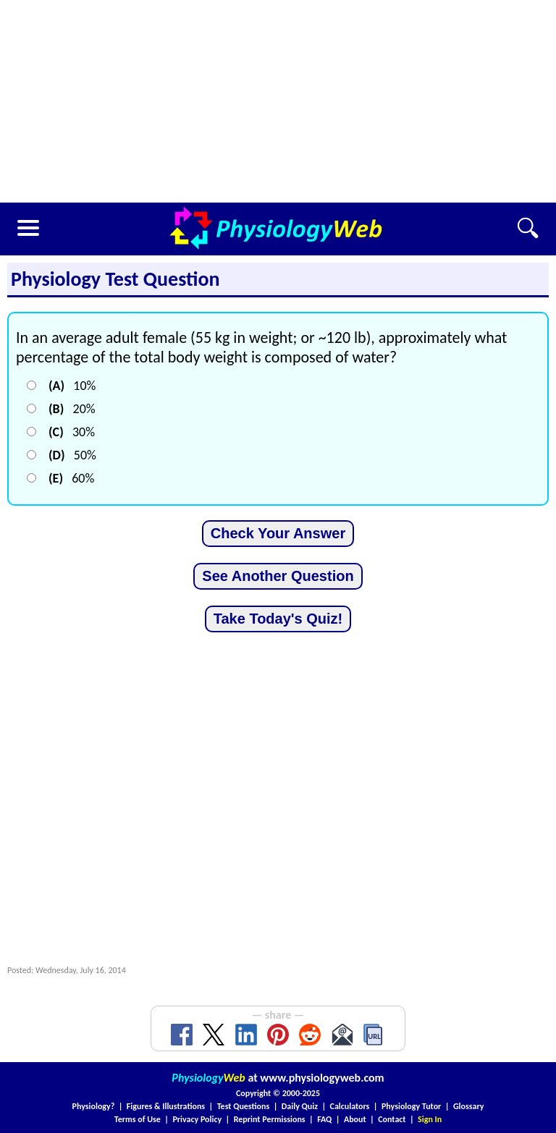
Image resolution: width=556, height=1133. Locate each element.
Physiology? (93, 1106)
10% (72, 386)
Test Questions (243, 1106)
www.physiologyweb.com (322, 1078)
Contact (391, 1119)
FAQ (324, 1119)
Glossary (468, 1106)
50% (72, 455)
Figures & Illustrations (166, 1106)
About (355, 1119)
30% (72, 432)
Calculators (350, 1106)
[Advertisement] (278, 101)
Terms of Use (137, 1119)
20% (72, 409)
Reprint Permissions (270, 1119)
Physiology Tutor (411, 1106)
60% (71, 478)
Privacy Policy (197, 1119)
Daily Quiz (300, 1106)
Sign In (430, 1119)
